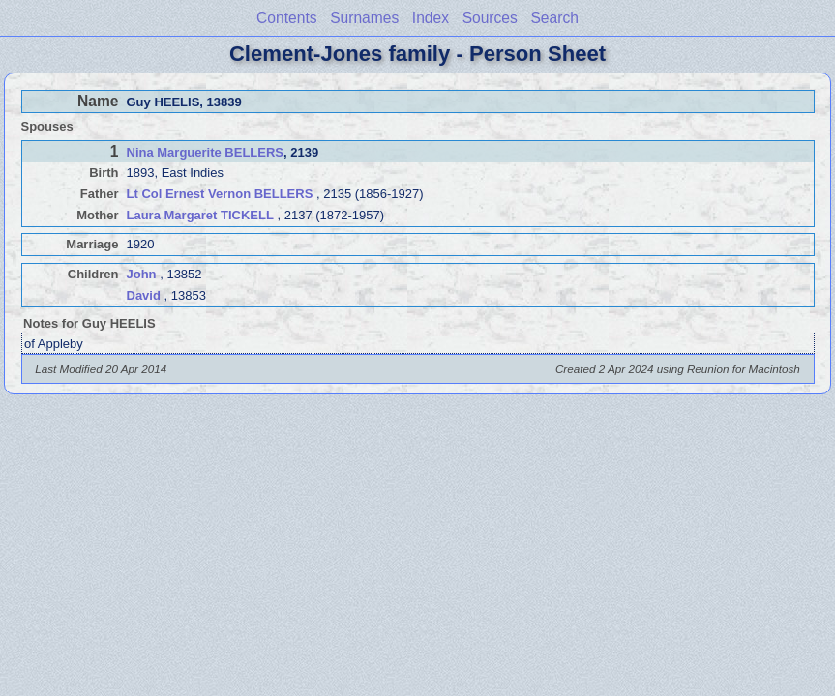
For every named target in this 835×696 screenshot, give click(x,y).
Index (430, 18)
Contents (286, 18)
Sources (490, 18)
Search (554, 18)
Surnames (364, 18)
